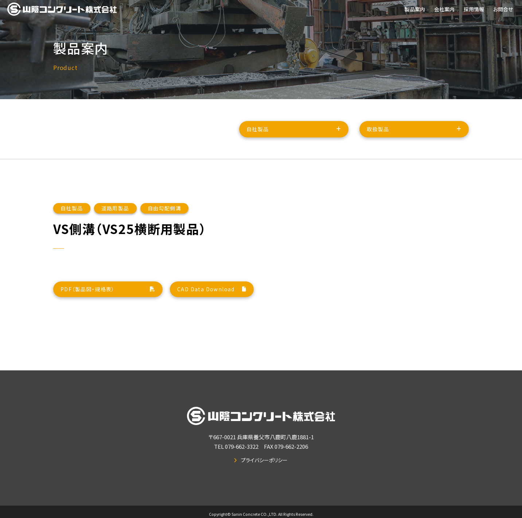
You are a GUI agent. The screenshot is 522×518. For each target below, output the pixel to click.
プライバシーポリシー (264, 460)
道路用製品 (115, 217)
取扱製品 (378, 130)
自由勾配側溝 (164, 217)
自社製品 (257, 130)
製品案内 (415, 9)
